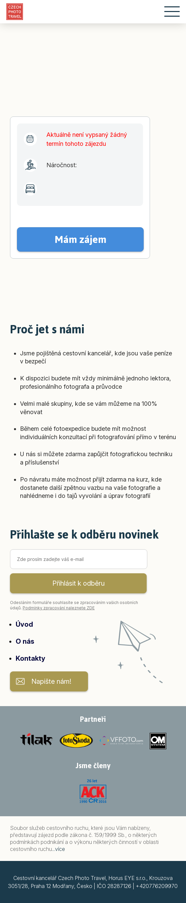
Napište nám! (51, 681)
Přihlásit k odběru (78, 583)
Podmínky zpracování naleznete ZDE (59, 607)
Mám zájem (80, 239)
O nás (25, 641)
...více (58, 849)
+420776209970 (157, 886)
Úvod (24, 624)
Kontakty (30, 658)
